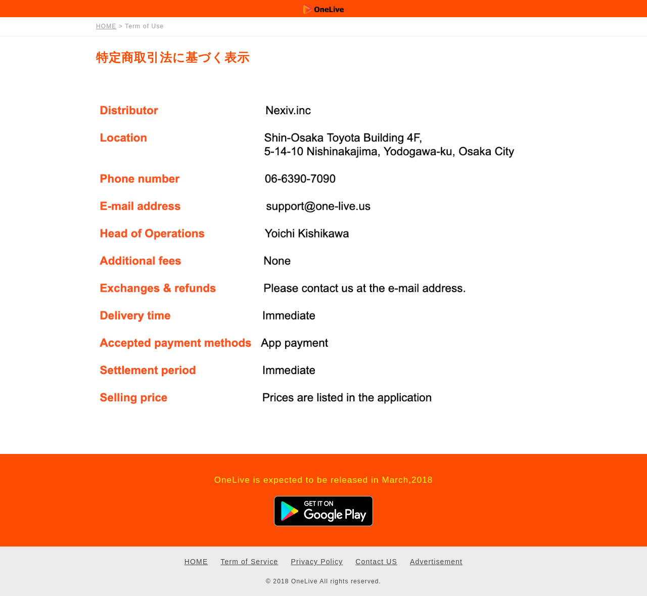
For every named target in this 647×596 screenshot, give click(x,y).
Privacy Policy (317, 562)
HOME (196, 562)
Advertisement (436, 562)
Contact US (376, 562)
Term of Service (249, 562)
